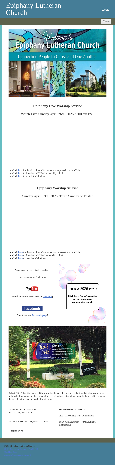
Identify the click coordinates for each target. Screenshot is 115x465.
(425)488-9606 (10, 452)
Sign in (105, 9)
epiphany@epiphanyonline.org (17, 455)
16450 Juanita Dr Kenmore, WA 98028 (21, 449)
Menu (106, 21)
